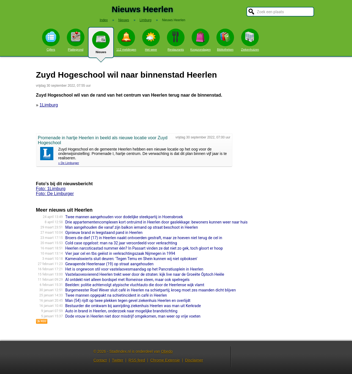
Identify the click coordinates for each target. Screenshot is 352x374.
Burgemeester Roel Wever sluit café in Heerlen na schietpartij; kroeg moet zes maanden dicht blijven (150, 290)
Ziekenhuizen (250, 40)
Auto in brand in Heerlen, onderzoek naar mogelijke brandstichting (121, 311)
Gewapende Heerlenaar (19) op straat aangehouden (109, 264)
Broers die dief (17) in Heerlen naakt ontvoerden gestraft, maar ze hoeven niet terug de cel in (143, 238)
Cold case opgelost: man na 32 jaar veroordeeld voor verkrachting (121, 243)
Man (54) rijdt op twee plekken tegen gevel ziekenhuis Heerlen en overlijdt (127, 300)
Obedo (167, 351)
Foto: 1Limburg (51, 188)
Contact (100, 360)
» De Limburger (68, 163)
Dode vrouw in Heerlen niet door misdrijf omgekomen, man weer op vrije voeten (132, 316)
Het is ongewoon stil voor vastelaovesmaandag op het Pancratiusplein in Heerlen (134, 269)
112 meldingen (126, 40)
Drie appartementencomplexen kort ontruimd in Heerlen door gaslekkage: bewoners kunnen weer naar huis (156, 222)
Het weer (151, 40)
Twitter (117, 360)
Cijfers (51, 40)
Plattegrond (75, 40)
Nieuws (101, 44)
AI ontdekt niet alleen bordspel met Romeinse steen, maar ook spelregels (127, 279)
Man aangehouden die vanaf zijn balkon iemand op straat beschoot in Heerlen (131, 227)
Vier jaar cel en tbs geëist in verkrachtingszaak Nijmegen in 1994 (120, 253)
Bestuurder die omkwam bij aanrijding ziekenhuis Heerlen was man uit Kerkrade (133, 306)
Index (104, 20)
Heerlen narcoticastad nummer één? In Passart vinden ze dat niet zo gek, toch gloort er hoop (144, 248)
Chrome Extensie (165, 360)
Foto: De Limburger (55, 193)
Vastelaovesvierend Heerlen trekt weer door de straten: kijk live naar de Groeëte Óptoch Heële (144, 274)
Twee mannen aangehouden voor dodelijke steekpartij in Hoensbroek (124, 217)
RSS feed (136, 360)
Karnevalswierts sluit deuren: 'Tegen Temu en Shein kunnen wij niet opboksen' (131, 258)
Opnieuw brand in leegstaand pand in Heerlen (103, 232)
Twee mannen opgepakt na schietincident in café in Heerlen (116, 295)
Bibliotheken (225, 40)
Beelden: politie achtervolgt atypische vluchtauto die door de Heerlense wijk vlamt (134, 285)
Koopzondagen (200, 40)
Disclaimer (194, 360)
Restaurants (176, 40)
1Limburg (49, 105)
